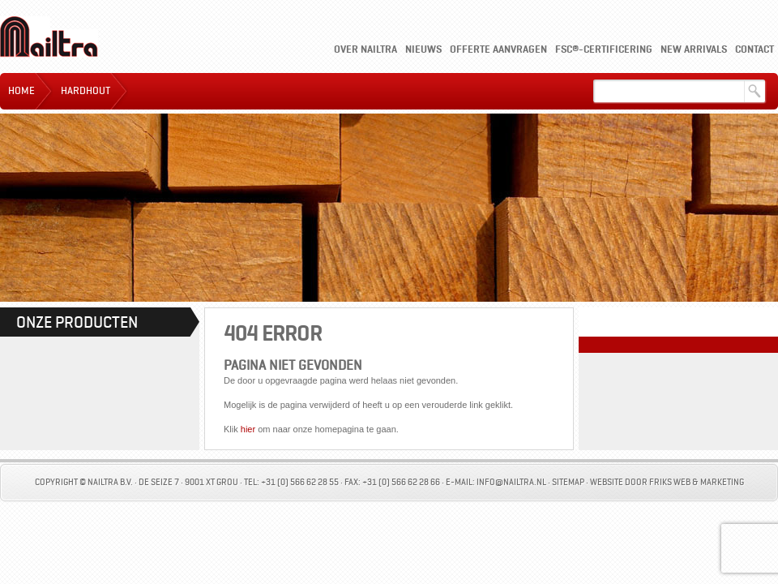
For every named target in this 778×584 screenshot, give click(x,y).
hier (248, 429)
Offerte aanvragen (498, 49)
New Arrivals (693, 49)
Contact (754, 49)
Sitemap (568, 482)
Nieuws (423, 49)
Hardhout (85, 91)
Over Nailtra (365, 49)
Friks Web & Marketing (696, 482)
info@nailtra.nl (511, 482)
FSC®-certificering (603, 49)
